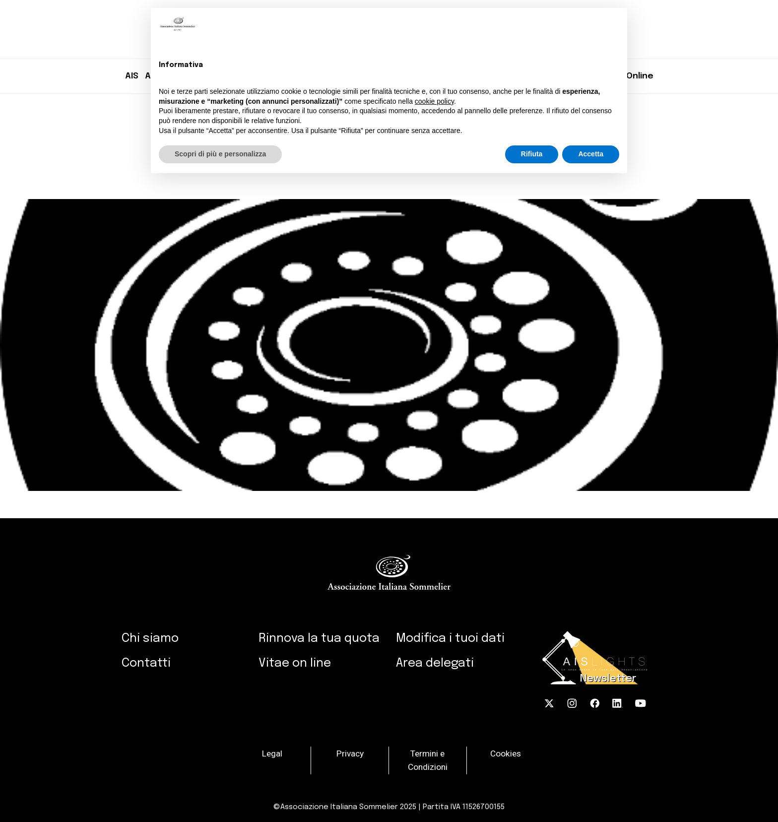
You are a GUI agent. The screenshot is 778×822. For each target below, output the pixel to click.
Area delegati (435, 663)
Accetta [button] (590, 154)
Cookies (505, 753)
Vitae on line (295, 663)
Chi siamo (150, 638)
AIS (131, 75)
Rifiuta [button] (532, 154)
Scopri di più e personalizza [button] (220, 154)
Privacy (350, 753)
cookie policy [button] (434, 101)
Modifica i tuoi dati (450, 638)
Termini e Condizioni (428, 760)
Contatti (146, 663)
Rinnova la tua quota (319, 638)
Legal (272, 753)
